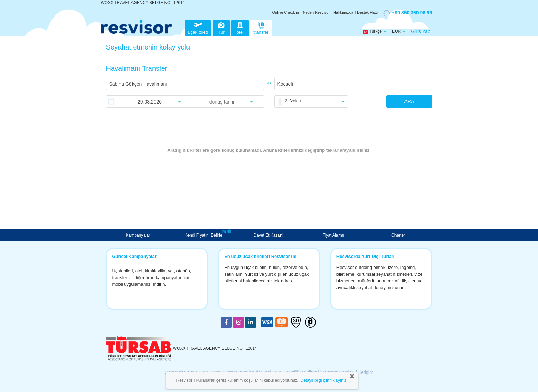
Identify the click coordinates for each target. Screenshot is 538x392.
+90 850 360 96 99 (407, 13)
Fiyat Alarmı (333, 235)
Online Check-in (285, 12)
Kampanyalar (138, 235)
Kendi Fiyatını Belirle (204, 234)
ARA (409, 101)
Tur (221, 27)
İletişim (366, 372)
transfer (260, 27)
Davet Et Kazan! (268, 235)
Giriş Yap (420, 31)
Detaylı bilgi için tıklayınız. (323, 380)
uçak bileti (198, 27)
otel (240, 27)
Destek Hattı (367, 12)
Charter (398, 235)
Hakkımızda (343, 12)
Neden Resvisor (316, 12)
